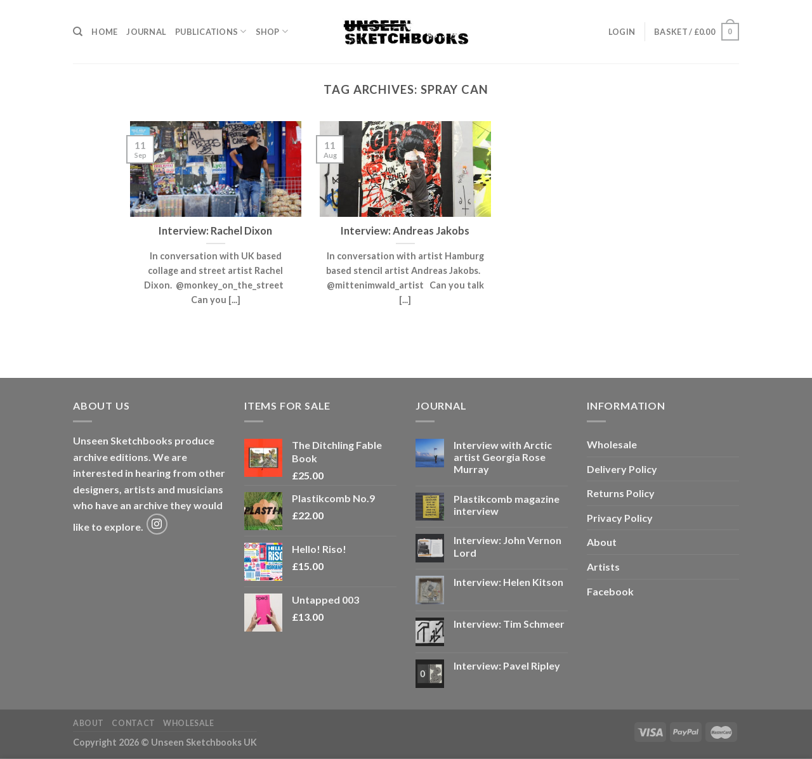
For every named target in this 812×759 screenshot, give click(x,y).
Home (104, 32)
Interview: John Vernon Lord (507, 546)
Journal (146, 32)
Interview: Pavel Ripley (507, 665)
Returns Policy (621, 493)
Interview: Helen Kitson (508, 582)
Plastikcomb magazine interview (507, 505)
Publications (211, 31)
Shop (272, 31)
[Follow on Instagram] (157, 524)
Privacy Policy (620, 518)
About (602, 542)
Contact (133, 723)
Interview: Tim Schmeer (509, 624)
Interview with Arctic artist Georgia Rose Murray (503, 457)
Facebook (610, 591)
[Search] (77, 32)
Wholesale (612, 444)
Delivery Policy (622, 469)
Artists (603, 567)
